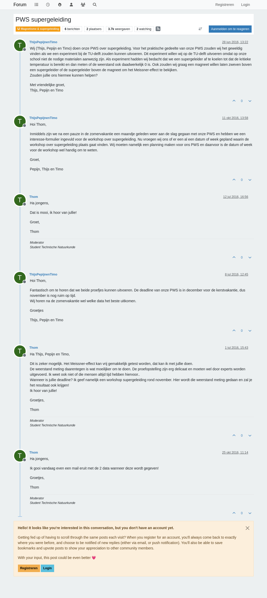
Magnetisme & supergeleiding (38, 29)
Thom (33, 197)
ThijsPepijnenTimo (43, 42)
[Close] (247, 528)
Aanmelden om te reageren (230, 29)
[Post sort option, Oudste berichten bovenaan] (200, 29)
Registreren (29, 568)
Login (47, 568)
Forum (20, 4)
